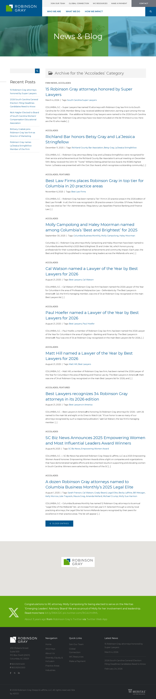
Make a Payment (119, 3)
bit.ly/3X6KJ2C (53, 612)
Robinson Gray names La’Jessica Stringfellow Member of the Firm (21, 145)
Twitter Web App (97, 619)
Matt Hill (73, 364)
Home (48, 644)
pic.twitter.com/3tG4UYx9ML (80, 612)
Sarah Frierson (75, 493)
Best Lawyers (75, 280)
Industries (50, 670)
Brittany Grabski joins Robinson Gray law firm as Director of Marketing (22, 132)
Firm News (51, 83)
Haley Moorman (127, 236)
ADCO (16, 693)
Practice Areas (52, 666)
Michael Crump (110, 496)
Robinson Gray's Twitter (67, 619)
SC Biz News (74, 449)
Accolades (64, 83)
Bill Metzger (139, 493)
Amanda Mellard (94, 496)
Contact (143, 3)
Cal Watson (88, 280)
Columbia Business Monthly (86, 236)
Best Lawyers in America (80, 405)
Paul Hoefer (89, 324)
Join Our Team (58, 3)
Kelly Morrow (51, 496)
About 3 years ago (35, 619)
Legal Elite (112, 493)
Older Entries (59, 523)
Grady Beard (100, 493)
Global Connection (79, 3)
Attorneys (50, 649)
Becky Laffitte (125, 493)
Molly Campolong (110, 236)
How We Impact (94, 11)
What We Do (73, 11)
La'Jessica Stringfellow (126, 148)
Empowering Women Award (95, 449)
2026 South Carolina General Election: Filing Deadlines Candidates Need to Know (24, 103)
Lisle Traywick (66, 496)
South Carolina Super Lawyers (82, 100)
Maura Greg (79, 496)
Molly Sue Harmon (128, 496)
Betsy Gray (109, 148)
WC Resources (100, 3)
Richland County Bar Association (87, 148)
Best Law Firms (78, 192)
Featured (64, 174)
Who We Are (54, 11)
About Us (50, 653)
